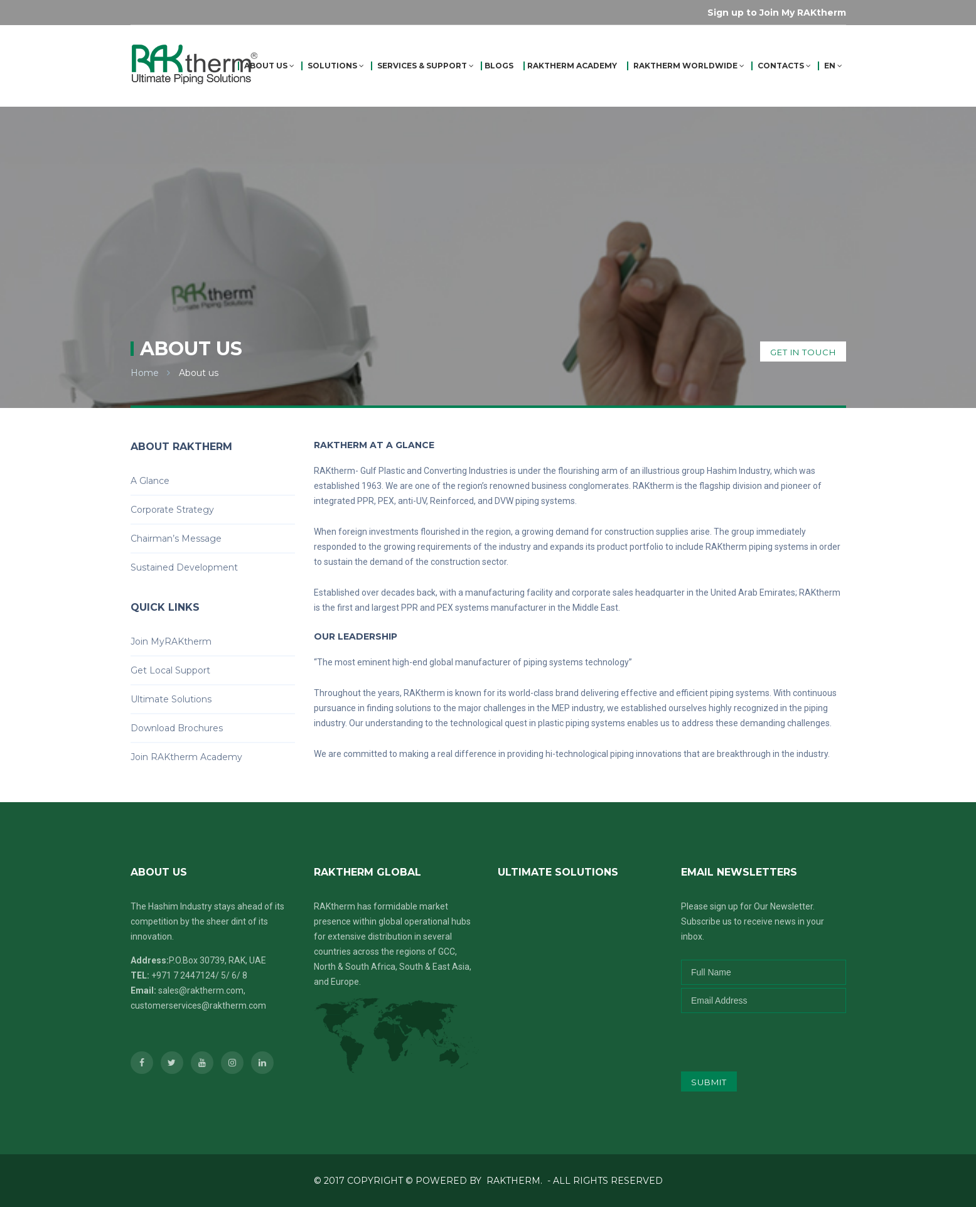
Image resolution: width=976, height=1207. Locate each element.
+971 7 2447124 (183, 975)
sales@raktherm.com (201, 990)
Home (145, 372)
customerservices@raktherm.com (198, 1005)
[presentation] (764, 1037)
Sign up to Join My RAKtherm (776, 12)
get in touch (803, 352)
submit (709, 1082)
